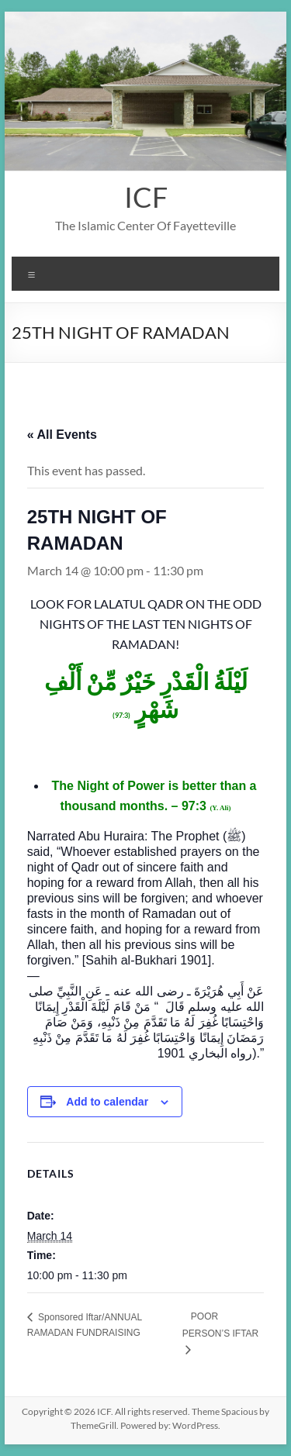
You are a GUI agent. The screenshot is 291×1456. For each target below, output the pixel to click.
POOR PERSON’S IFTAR (220, 1325)
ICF (146, 197)
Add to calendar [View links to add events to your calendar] (107, 1101)
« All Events (62, 434)
